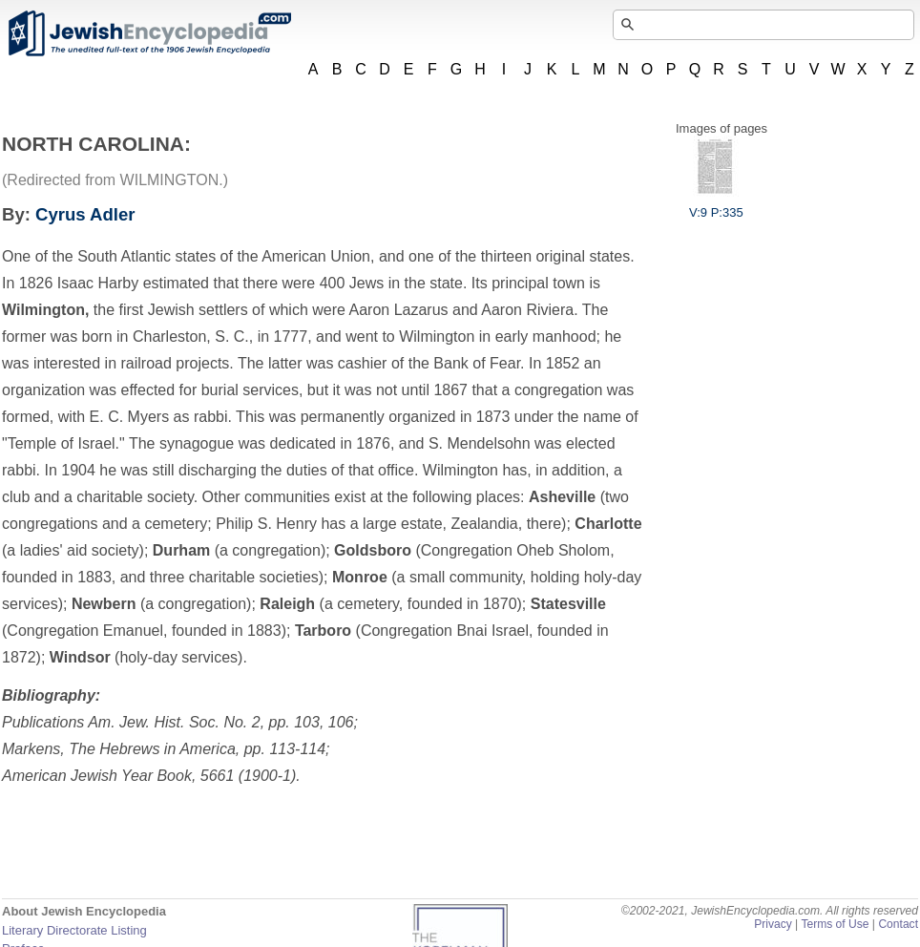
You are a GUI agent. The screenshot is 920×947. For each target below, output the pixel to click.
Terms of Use (834, 924)
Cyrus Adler (85, 214)
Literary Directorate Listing (74, 930)
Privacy (773, 924)
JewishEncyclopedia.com (149, 33)
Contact (898, 924)
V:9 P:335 (716, 205)
